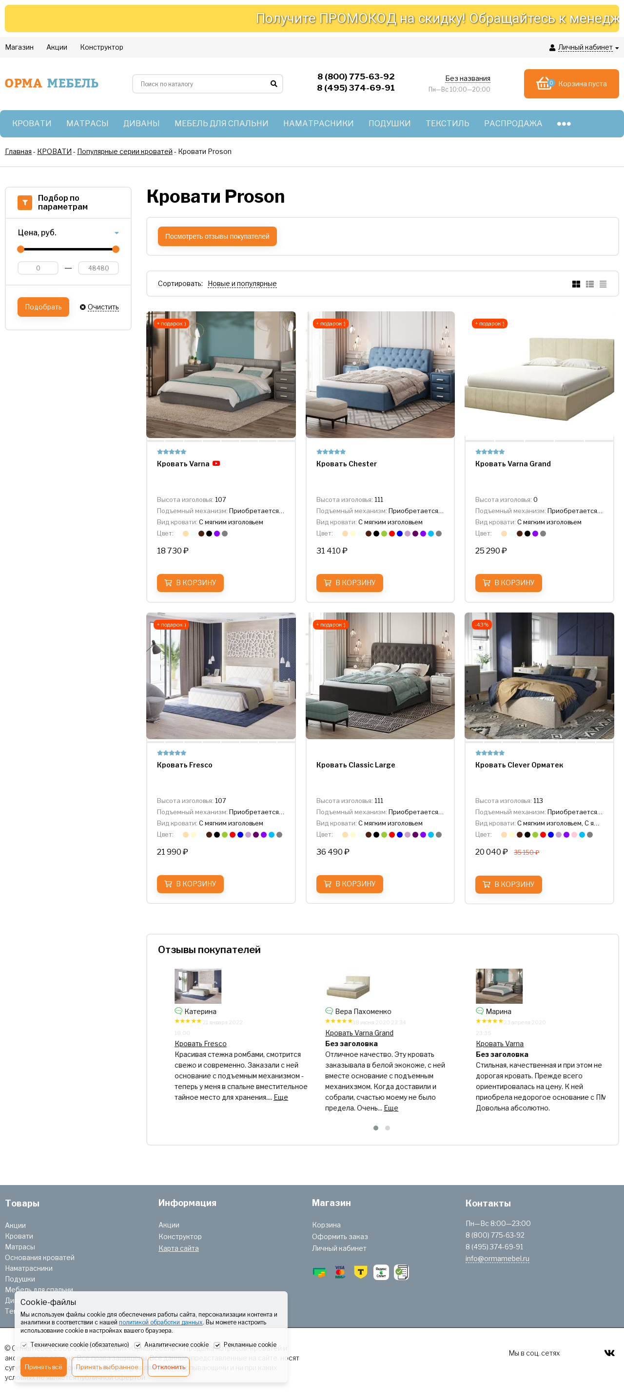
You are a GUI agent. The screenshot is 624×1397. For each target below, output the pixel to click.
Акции (15, 1225)
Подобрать (43, 307)
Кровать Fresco (340, 1043)
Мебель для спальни (39, 1289)
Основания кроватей (40, 1257)
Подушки (20, 1279)
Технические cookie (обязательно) (74, 1345)
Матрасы (20, 1247)
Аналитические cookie (171, 1345)
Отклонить (168, 1367)
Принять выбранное (107, 1367)
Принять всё (43, 1367)
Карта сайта (178, 1248)
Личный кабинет (339, 1248)
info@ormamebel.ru (497, 1258)
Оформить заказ (340, 1236)
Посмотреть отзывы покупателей (217, 236)
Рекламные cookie (245, 1345)
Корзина (326, 1225)
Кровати (19, 1236)
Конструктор (180, 1236)
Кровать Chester (191, 1033)
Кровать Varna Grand (499, 1033)
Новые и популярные (242, 283)
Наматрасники (29, 1268)
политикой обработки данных (161, 1322)
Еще (283, 1097)
